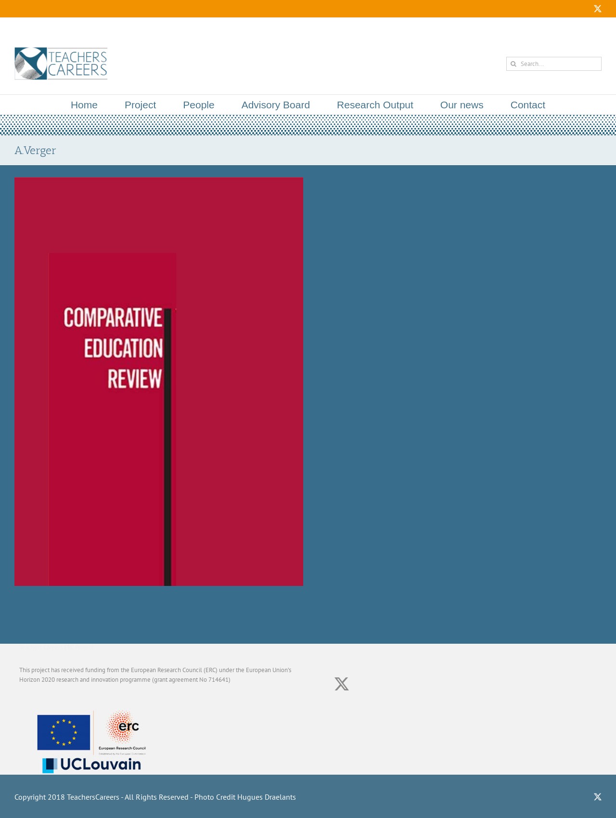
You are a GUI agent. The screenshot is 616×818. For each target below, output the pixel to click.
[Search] (513, 64)
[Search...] (554, 64)
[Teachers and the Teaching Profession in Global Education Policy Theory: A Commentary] (158, 182)
